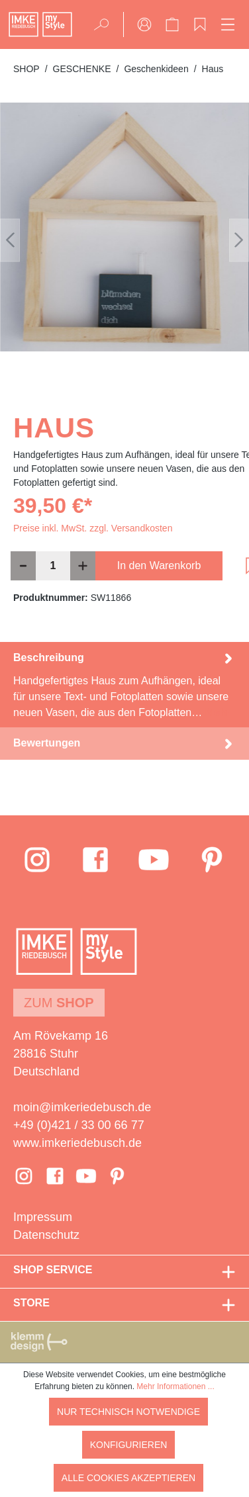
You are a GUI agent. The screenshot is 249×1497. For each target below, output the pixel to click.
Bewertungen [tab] (124, 743)
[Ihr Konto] (144, 24)
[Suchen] (105, 24)
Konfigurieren (129, 1444)
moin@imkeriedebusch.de (82, 1107)
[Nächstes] (239, 239)
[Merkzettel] (200, 24)
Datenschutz (46, 1235)
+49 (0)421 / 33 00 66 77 (78, 1125)
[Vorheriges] (10, 239)
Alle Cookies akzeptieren (128, 1478)
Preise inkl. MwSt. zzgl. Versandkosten (92, 528)
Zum (59, 1002)
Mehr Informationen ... (175, 1386)
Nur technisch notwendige (128, 1411)
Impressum (42, 1217)
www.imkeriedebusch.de (77, 1143)
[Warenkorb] (172, 24)
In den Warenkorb (159, 565)
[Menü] (228, 24)
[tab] (124, 684)
